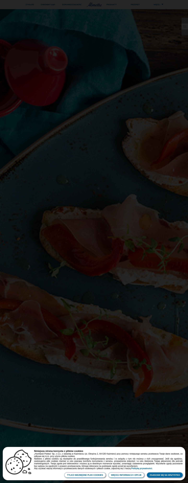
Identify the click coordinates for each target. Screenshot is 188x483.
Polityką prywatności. (142, 468)
